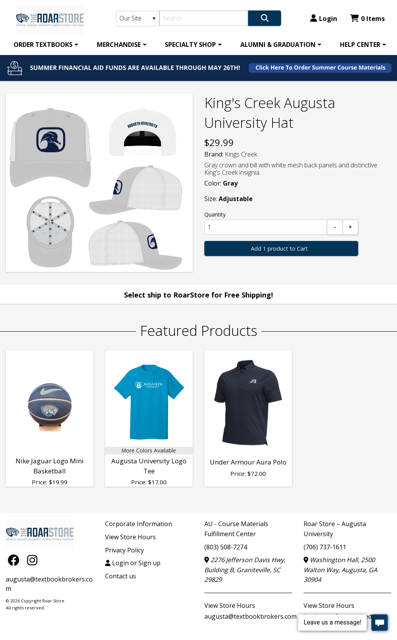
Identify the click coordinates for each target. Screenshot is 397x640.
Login (323, 18)
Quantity (215, 214)
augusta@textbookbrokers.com (250, 616)
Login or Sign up (133, 563)
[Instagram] (32, 559)
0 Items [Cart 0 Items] (367, 18)
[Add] (350, 227)
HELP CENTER (360, 44)
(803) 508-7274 (225, 547)
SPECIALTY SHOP (190, 44)
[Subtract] (335, 227)
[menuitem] (44, 44)
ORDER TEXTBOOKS (43, 44)
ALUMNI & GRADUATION (278, 44)
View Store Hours (130, 537)
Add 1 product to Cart (279, 248)
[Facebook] (15, 559)
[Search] (203, 18)
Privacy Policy (124, 550)
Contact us (120, 576)
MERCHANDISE (119, 44)
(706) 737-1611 (325, 547)
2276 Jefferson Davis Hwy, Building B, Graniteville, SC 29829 (244, 570)
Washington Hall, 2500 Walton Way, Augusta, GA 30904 (340, 570)
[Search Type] (138, 18)
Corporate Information (138, 524)
